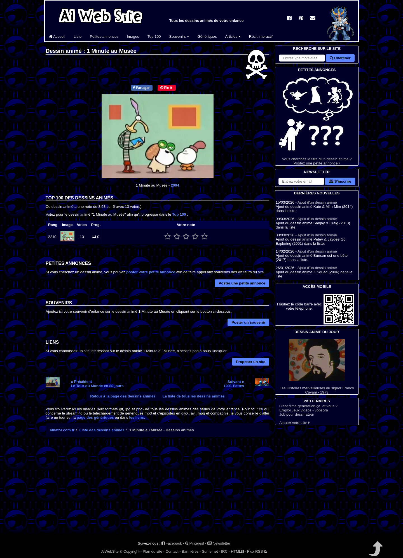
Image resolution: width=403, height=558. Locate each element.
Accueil (57, 36)
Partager (141, 88)
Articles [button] (232, 36)
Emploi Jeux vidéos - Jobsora (303, 410)
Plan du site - (154, 551)
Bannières (190, 551)
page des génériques (95, 417)
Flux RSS (257, 551)
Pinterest (194, 543)
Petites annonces (104, 36)
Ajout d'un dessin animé (317, 202)
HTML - (238, 551)
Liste (77, 36)
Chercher (340, 58)
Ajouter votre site (294, 423)
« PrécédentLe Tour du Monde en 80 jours (97, 384)
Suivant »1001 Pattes (234, 384)
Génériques (207, 36)
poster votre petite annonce (150, 272)
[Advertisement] (157, 490)
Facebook (171, 543)
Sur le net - (211, 551)
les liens (136, 417)
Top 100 (154, 36)
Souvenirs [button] (179, 36)
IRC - (225, 551)
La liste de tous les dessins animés (194, 396)
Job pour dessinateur (296, 414)
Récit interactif (261, 36)
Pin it (166, 88)
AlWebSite (110, 551)
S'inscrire (340, 181)
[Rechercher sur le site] (302, 58)
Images (133, 36)
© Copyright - (131, 551)
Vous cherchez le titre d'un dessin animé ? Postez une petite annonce (317, 119)
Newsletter (218, 543)
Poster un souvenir (248, 322)
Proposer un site (250, 362)
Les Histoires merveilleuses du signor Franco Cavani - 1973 (317, 366)
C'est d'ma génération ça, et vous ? (308, 406)
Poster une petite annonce (242, 283)
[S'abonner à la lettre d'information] (301, 181)
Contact (172, 551)
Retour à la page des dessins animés (122, 396)
